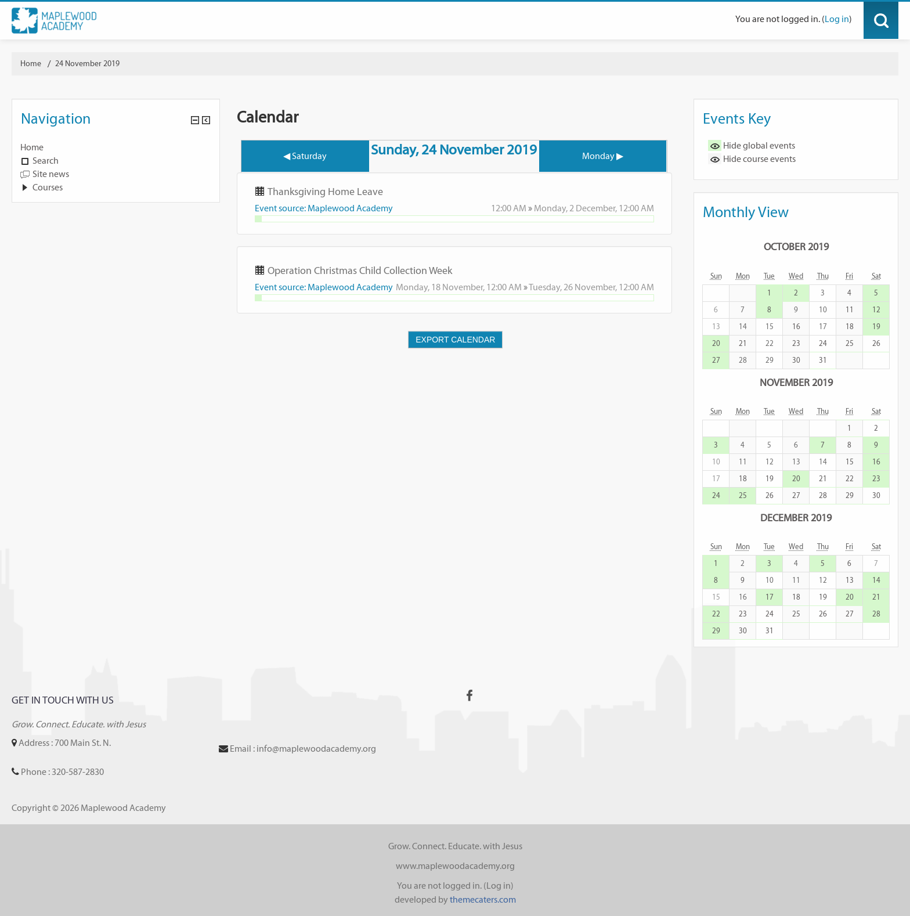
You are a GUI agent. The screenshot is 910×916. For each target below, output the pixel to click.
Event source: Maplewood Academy (324, 208)
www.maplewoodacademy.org (455, 865)
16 (796, 326)
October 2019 (796, 246)
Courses (47, 187)
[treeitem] (115, 147)
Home (32, 147)
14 (876, 580)
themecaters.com (483, 899)
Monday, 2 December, (576, 208)
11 (850, 309)
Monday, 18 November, (441, 287)
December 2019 (796, 517)
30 (796, 360)
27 (716, 360)
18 (850, 326)
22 (850, 478)
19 (876, 326)
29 (850, 495)
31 (823, 360)
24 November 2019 (87, 63)
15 (850, 461)
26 (876, 343)
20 (716, 343)
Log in (837, 18)
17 (769, 597)
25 (850, 343)
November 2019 (796, 382)
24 (823, 343)
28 (823, 495)
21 (743, 343)
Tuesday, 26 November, (574, 287)
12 (876, 309)
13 (850, 580)
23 (796, 343)
